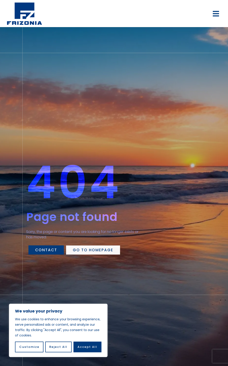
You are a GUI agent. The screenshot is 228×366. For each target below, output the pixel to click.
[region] (58, 330)
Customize (29, 347)
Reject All (58, 347)
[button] (216, 13)
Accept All (87, 347)
